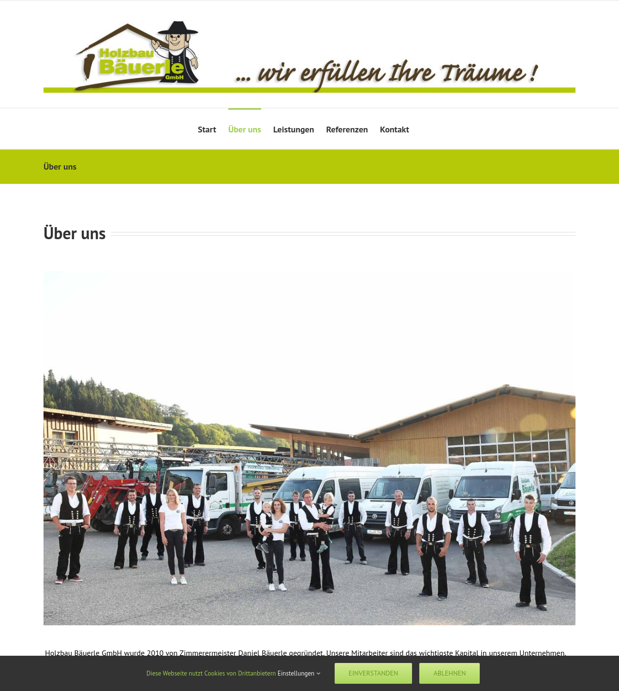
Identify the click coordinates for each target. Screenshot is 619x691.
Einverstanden (373, 673)
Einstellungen (299, 673)
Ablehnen (449, 673)
